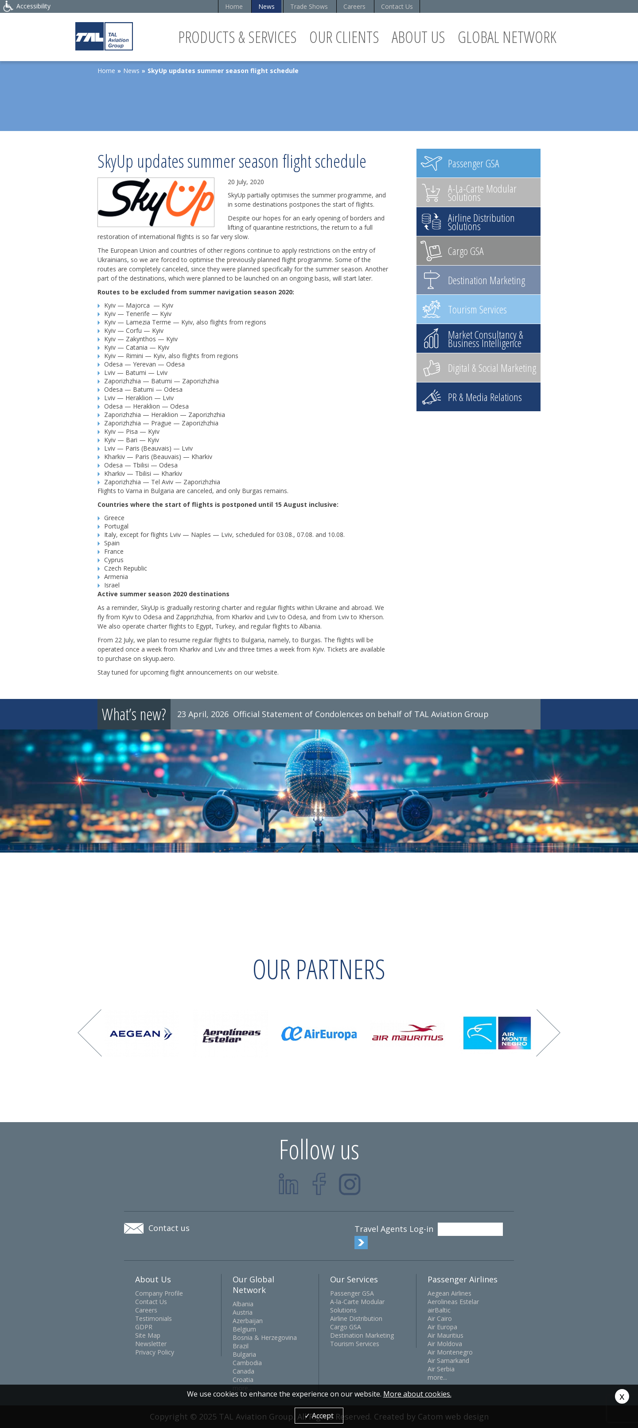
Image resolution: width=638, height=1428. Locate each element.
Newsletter (151, 1343)
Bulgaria (244, 1354)
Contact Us (397, 6)
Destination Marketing (362, 1335)
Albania (243, 1304)
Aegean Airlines (449, 1293)
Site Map (147, 1335)
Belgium (244, 1329)
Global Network (507, 37)
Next (548, 1033)
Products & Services (237, 37)
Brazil (241, 1346)
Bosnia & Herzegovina (265, 1337)
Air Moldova (445, 1343)
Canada (243, 1371)
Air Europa (442, 1327)
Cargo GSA (345, 1327)
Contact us (169, 1228)
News (266, 6)
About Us (418, 37)
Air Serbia (441, 1369)
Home (234, 6)
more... (437, 1377)
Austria (243, 1312)
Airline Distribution (356, 1318)
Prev (90, 1033)
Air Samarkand (448, 1360)
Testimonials (153, 1318)
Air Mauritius (445, 1335)
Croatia (243, 1379)
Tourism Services (354, 1343)
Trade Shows (309, 6)
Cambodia (247, 1363)
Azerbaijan (248, 1320)
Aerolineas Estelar (453, 1301)
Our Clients (344, 37)
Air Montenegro (450, 1352)
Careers (354, 6)
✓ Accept (319, 1415)
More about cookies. (417, 1394)
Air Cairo (440, 1318)
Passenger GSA (352, 1293)
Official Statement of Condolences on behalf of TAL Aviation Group (361, 714)
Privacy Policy (154, 1352)
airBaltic (439, 1310)
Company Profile (159, 1293)
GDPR (143, 1327)
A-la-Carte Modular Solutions (357, 1305)
